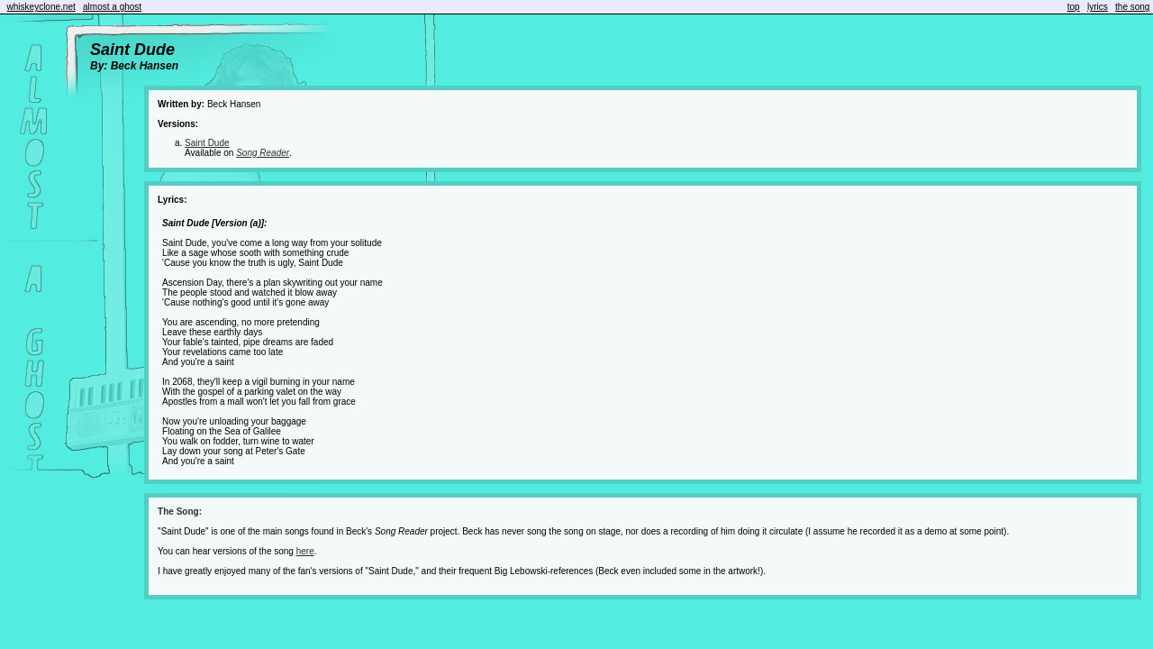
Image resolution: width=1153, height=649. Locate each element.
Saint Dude (207, 143)
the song (1132, 7)
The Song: (180, 511)
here (305, 551)
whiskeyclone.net (41, 7)
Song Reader (262, 153)
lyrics (1097, 7)
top (1073, 7)
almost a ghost (112, 7)
